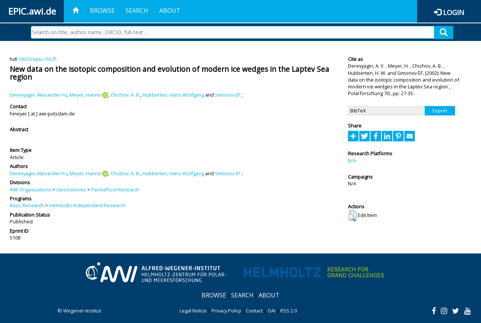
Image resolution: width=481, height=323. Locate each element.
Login (453, 12)
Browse (102, 10)
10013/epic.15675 (37, 59)
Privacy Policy (226, 310)
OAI (271, 310)
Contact (254, 310)
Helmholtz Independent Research (87, 205)
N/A (352, 160)
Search (137, 10)
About (169, 10)
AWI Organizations (30, 189)
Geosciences (71, 189)
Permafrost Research (115, 189)
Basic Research (27, 205)
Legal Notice (193, 310)
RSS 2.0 (288, 310)
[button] (352, 215)
